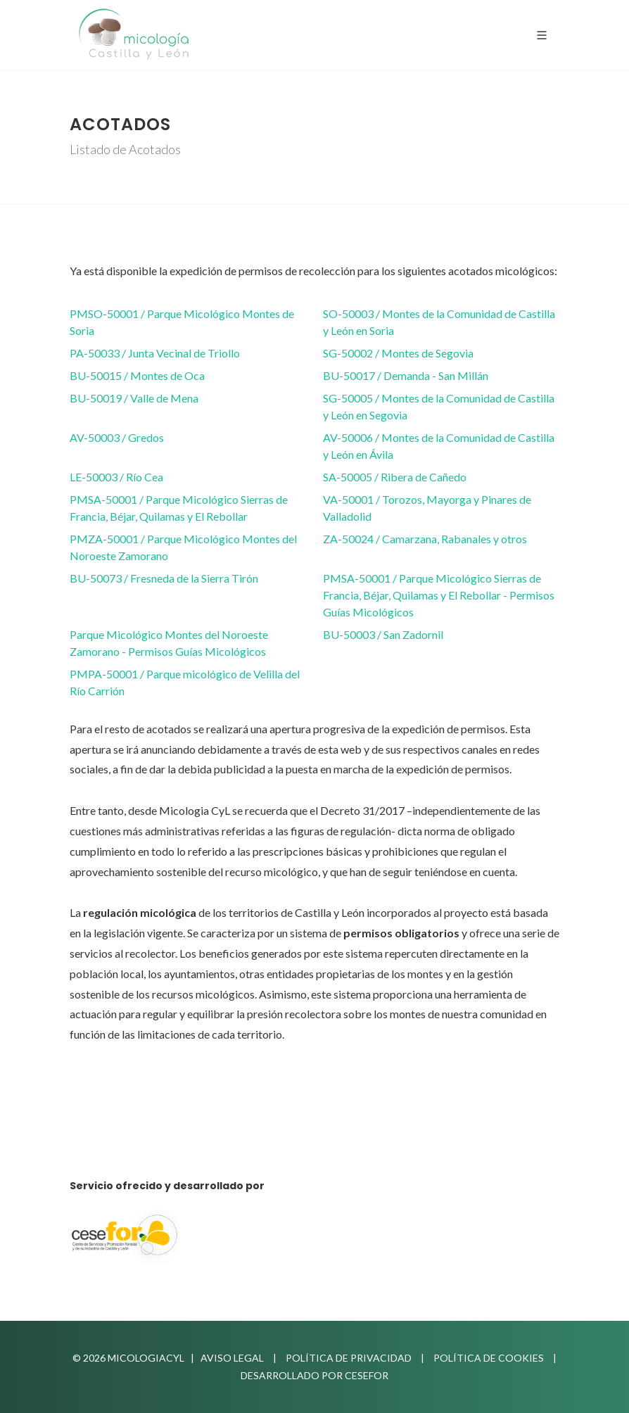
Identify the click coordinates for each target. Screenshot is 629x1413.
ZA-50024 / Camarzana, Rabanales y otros (425, 538)
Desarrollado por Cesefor (314, 1375)
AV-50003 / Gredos (117, 437)
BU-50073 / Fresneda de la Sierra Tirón (164, 578)
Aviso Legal (232, 1358)
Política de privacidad (349, 1358)
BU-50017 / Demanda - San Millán (405, 375)
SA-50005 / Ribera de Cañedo (394, 476)
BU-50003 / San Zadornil (383, 634)
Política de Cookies (488, 1358)
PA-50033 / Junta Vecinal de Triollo (155, 353)
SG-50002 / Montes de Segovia (398, 353)
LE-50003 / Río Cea (116, 476)
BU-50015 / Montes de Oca (137, 375)
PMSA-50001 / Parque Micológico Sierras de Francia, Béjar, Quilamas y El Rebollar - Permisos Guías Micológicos (438, 595)
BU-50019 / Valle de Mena (134, 398)
